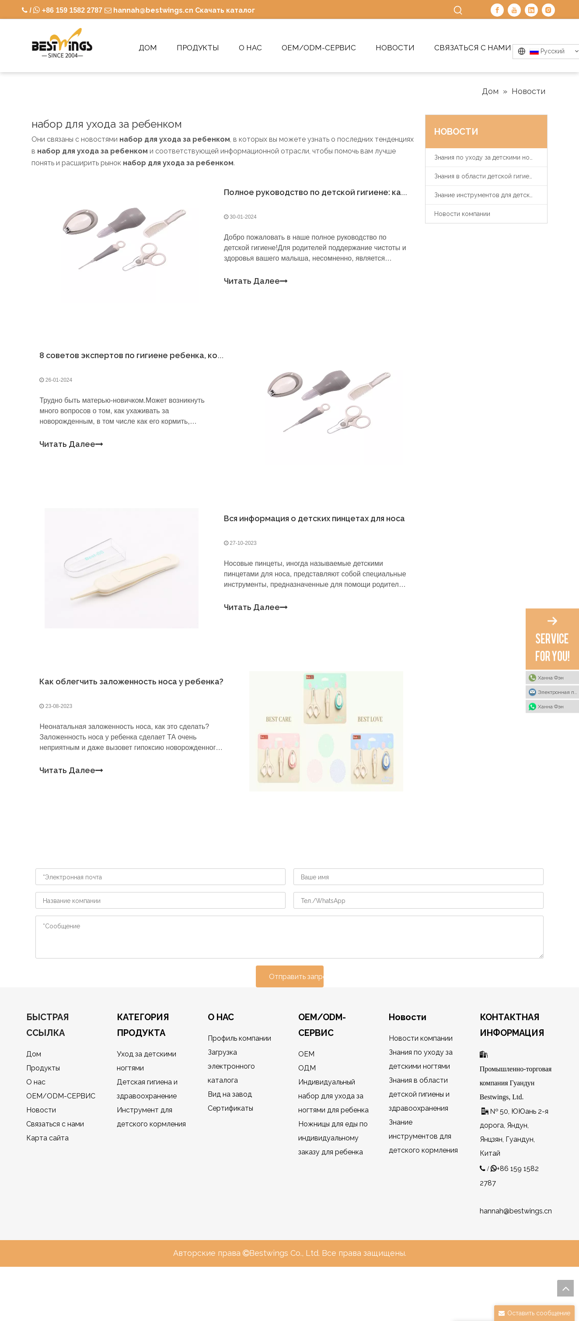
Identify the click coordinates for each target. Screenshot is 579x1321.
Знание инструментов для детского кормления (490, 195)
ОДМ (307, 1109)
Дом (33, 1095)
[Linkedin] (531, 10)
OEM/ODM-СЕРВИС (60, 1137)
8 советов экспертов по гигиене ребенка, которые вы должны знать (181, 370)
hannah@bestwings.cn (152, 10)
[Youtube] (514, 10)
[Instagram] (548, 10)
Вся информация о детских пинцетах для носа (314, 543)
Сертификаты (230, 1149)
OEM (306, 1095)
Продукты (43, 1109)
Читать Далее (256, 286)
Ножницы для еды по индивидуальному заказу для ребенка (333, 1179)
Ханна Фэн (551, 677)
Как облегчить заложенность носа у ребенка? (137, 716)
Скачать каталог (225, 10)
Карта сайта (47, 1179)
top (565, 1288)
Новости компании (462, 213)
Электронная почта (558, 692)
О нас (35, 1123)
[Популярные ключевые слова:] (458, 10)
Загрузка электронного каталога (231, 1107)
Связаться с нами (55, 1165)
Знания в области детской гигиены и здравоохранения (490, 176)
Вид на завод (230, 1135)
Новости (41, 1151)
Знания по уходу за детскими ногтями (490, 157)
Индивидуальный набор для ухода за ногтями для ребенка (333, 1137)
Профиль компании (239, 1079)
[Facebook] (497, 10)
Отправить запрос (296, 1017)
